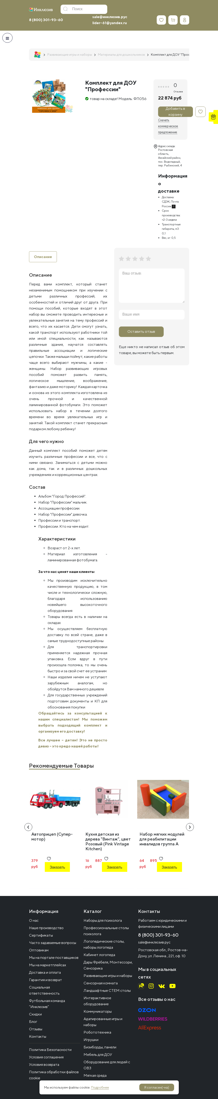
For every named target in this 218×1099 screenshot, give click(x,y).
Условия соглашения (46, 1057)
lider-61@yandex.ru (109, 23)
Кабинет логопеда (99, 955)
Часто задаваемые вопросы (52, 943)
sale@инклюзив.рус (109, 17)
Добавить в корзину (175, 112)
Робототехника (97, 1032)
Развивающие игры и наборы (108, 975)
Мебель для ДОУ (98, 1054)
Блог (33, 1021)
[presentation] (28, 827)
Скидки (35, 1014)
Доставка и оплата (45, 972)
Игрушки (91, 1040)
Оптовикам (39, 950)
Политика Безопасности (50, 1049)
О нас (34, 920)
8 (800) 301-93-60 (46, 20)
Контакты (37, 1036)
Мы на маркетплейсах (47, 965)
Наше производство (46, 928)
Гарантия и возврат (45, 980)
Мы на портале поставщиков (53, 957)
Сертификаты (41, 935)
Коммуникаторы (98, 1011)
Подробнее (100, 1087)
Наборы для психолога (103, 920)
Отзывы (35, 1029)
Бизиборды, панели (100, 1047)
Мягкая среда (95, 1075)
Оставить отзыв (141, 331)
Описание (43, 257)
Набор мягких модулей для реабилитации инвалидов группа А (162, 839)
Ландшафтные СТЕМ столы (107, 990)
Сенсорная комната (101, 983)
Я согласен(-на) (156, 1087)
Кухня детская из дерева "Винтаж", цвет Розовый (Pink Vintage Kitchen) (108, 841)
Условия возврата (44, 1064)
